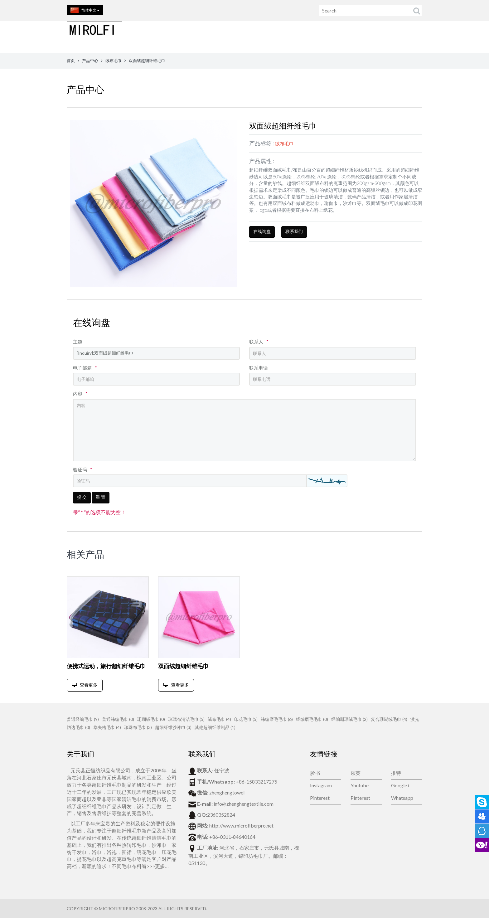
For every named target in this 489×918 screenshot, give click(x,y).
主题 (77, 341)
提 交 (82, 497)
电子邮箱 (85, 368)
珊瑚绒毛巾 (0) (151, 719)
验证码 (82, 469)
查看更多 (84, 684)
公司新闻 (378, 37)
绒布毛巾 (113, 60)
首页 (233, 37)
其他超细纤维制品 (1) (215, 727)
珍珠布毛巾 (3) (138, 727)
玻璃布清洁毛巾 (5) (186, 719)
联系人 (259, 341)
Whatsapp (402, 798)
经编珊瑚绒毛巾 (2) (349, 719)
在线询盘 (262, 231)
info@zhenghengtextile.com (244, 804)
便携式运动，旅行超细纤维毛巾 (106, 666)
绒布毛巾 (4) (219, 719)
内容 (80, 393)
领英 (356, 773)
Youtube (360, 785)
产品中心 (90, 60)
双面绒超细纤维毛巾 (183, 666)
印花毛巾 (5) (246, 719)
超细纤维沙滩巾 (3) (173, 727)
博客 (403, 37)
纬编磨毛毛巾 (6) (277, 719)
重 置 (100, 497)
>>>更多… (158, 866)
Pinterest (320, 798)
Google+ (400, 785)
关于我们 (290, 37)
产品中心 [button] (259, 37)
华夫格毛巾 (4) (107, 727)
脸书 (315, 773)
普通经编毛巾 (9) (83, 719)
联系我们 (320, 37)
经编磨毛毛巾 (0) (312, 719)
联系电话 (258, 368)
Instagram (321, 785)
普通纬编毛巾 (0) (118, 719)
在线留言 (349, 37)
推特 (396, 773)
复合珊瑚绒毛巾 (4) (389, 719)
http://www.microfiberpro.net (241, 825)
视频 (422, 37)
